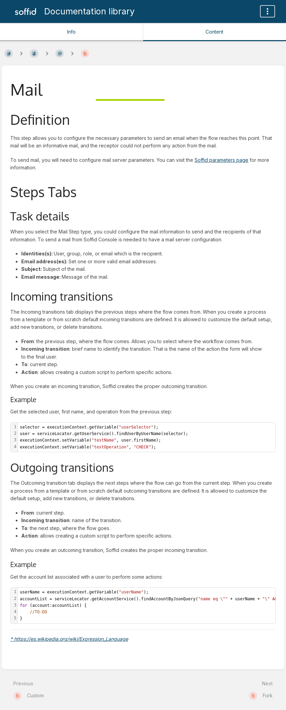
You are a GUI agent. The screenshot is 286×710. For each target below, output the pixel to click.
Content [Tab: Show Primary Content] (214, 32)
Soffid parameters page (221, 160)
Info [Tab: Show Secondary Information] (71, 32)
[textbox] (146, 437)
